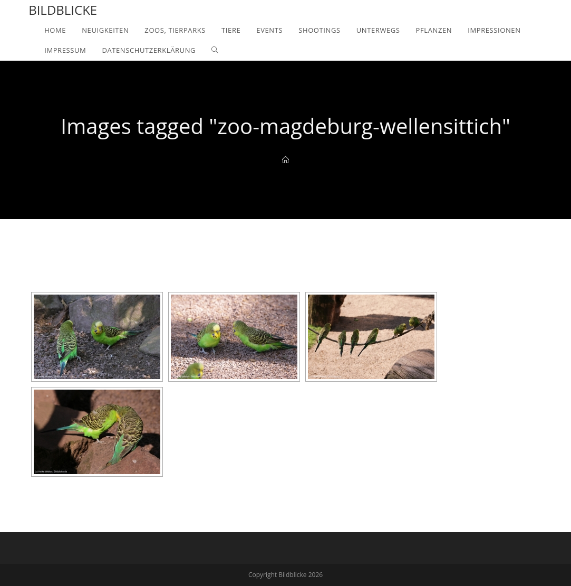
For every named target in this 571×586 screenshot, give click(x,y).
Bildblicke (62, 9)
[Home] (285, 160)
